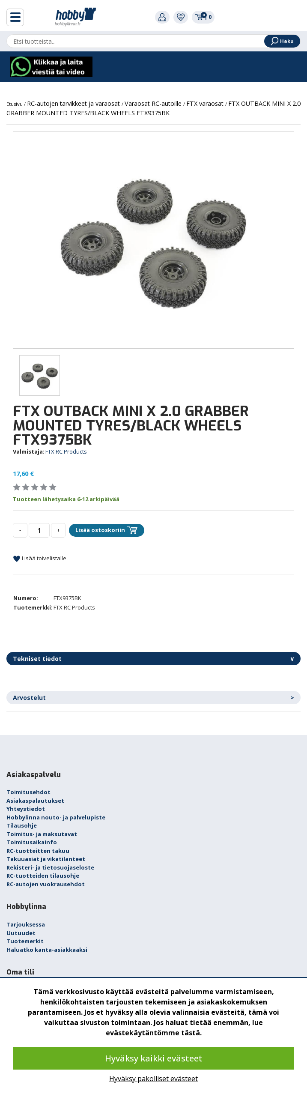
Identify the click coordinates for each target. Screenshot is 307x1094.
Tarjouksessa (25, 924)
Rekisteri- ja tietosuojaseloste (50, 867)
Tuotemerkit (25, 941)
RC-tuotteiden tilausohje (42, 875)
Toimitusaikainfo (31, 842)
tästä (190, 1032)
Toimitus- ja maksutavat (41, 834)
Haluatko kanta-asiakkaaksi (46, 950)
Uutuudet (21, 933)
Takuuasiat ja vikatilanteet (45, 859)
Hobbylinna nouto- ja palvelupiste (55, 817)
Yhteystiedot (25, 809)
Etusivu (15, 104)
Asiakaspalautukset (35, 800)
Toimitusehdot (28, 792)
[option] (153, 240)
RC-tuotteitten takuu (37, 851)
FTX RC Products (66, 451)
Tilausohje (21, 825)
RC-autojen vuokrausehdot (45, 884)
